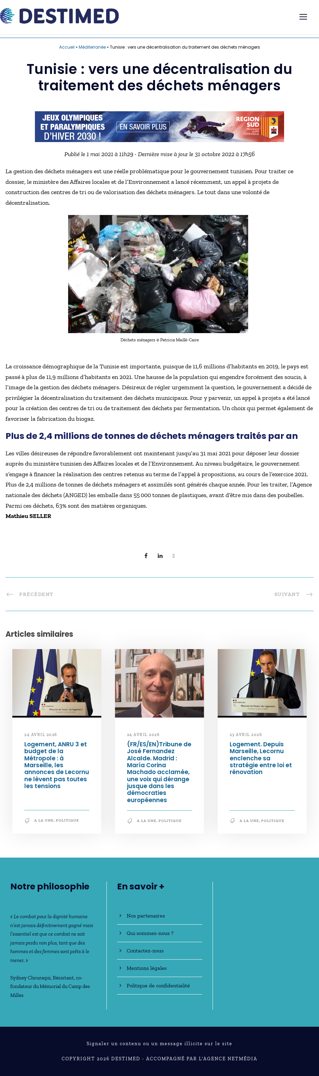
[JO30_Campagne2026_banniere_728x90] (159, 126)
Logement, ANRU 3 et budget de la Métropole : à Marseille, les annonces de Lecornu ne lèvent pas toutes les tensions (56, 765)
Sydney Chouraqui (30, 978)
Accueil (67, 47)
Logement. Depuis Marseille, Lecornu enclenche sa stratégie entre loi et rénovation (261, 758)
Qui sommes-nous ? (150, 933)
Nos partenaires (146, 915)
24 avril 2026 (40, 734)
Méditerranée (92, 47)
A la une (44, 820)
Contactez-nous (145, 950)
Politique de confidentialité (158, 985)
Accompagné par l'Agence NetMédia (201, 1059)
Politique (67, 820)
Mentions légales (147, 968)
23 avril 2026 (246, 734)
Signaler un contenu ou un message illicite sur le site (159, 1044)
